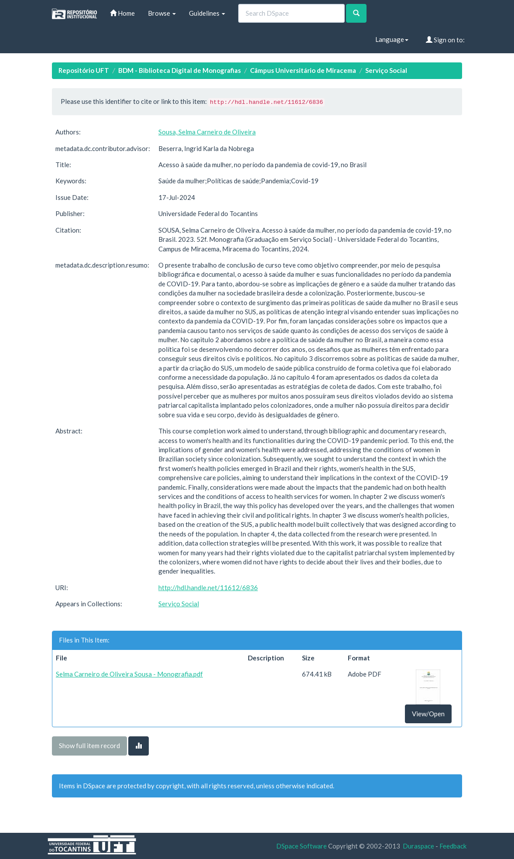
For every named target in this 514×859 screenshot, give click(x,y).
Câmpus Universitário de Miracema (303, 70)
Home (122, 13)
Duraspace (418, 846)
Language (391, 39)
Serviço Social (386, 70)
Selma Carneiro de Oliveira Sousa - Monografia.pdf (129, 674)
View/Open (428, 714)
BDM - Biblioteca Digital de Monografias (179, 70)
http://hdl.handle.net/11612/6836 (208, 587)
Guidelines (207, 13)
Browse (162, 13)
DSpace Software (301, 846)
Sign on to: (445, 40)
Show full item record (89, 745)
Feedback (452, 846)
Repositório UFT (83, 70)
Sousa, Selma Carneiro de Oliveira (207, 132)
